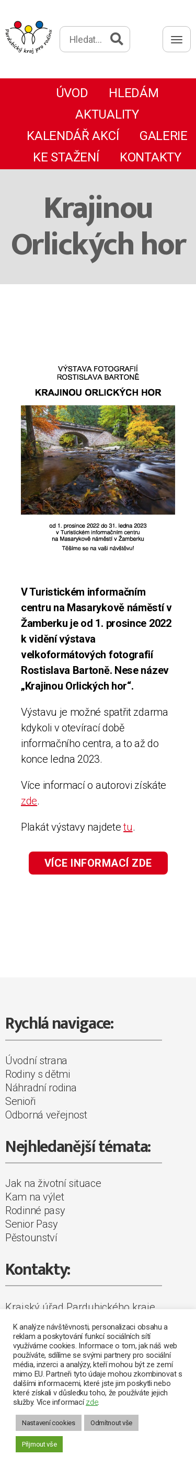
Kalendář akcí (73, 136)
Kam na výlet (34, 1197)
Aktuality (107, 114)
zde (29, 801)
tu (127, 827)
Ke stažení (66, 157)
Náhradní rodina (41, 1087)
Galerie (164, 136)
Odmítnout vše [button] (111, 1423)
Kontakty (150, 157)
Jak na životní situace (53, 1183)
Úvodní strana (36, 1060)
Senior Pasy (31, 1224)
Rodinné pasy (35, 1210)
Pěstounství (31, 1237)
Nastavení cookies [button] (48, 1423)
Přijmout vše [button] (39, 1444)
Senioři (20, 1101)
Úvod (72, 93)
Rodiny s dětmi (37, 1074)
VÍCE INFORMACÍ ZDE (98, 863)
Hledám (133, 93)
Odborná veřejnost (46, 1115)
